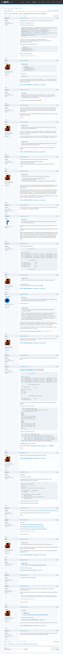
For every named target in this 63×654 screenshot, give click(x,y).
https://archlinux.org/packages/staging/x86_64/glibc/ (35, 565)
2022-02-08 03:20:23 (24, 122)
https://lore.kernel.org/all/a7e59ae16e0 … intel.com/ (31, 570)
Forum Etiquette (31, 331)
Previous (9, 15)
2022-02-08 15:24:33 (24, 205)
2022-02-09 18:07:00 (24, 508)
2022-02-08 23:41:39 (24, 355)
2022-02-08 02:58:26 (24, 105)
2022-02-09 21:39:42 (24, 559)
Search (12, 8)
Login (20, 8)
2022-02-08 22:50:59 (24, 294)
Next (25, 15)
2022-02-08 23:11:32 (24, 336)
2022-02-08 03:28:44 (24, 156)
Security (48, 2)
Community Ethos (38, 331)
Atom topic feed (56, 647)
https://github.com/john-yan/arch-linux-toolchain (48, 510)
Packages (28, 2)
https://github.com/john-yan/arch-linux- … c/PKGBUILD (42, 445)
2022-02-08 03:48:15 (24, 171)
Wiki (39, 2)
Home (22, 2)
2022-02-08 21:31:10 (24, 243)
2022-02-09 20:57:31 (24, 519)
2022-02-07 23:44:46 (24, 60)
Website (7, 75)
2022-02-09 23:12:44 (24, 606)
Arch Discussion (13, 13)
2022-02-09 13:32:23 (24, 366)
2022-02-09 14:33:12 (24, 452)
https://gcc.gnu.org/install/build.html (27, 370)
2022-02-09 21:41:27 (24, 575)
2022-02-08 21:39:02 (24, 274)
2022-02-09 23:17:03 (24, 630)
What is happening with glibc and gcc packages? (33, 13)
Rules (8, 8)
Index (5, 8)
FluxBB (57, 649)
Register (16, 8)
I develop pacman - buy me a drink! (39, 84)
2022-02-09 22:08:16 (24, 586)
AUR (53, 2)
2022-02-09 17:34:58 (24, 472)
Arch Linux (7, 2)
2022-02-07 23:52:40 (24, 89)
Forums (34, 2)
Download (58, 2)
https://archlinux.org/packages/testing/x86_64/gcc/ (32, 524)
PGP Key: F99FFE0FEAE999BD (26, 84)
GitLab (43, 2)
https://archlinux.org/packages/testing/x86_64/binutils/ (35, 529)
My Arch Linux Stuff (23, 331)
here (47, 221)
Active (52, 10)
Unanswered (56, 10)
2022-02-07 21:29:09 (24, 18)
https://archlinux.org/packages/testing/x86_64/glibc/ (33, 526)
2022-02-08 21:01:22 (24, 216)
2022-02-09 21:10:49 (24, 539)
